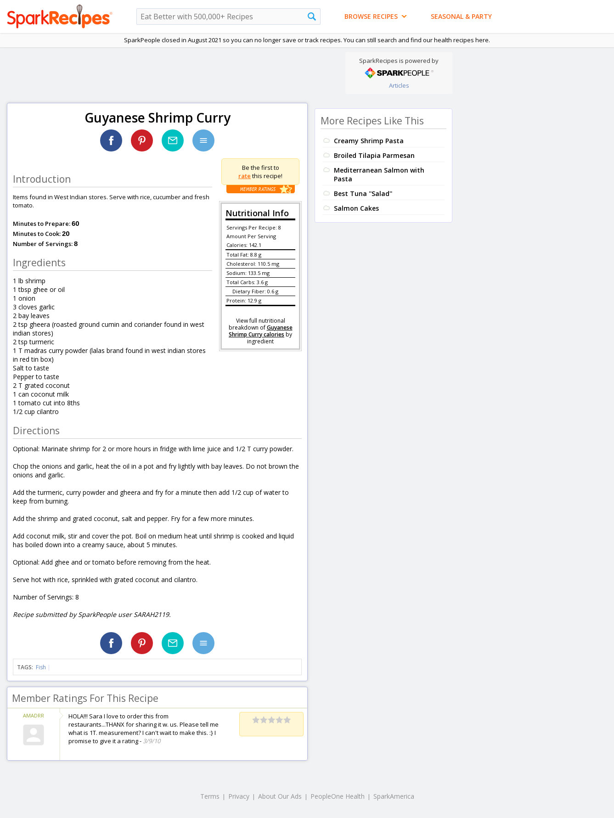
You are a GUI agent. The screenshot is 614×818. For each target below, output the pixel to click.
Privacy (238, 796)
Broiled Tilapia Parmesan (374, 155)
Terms (210, 796)
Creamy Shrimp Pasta (369, 140)
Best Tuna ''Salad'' (363, 193)
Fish (41, 667)
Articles (399, 85)
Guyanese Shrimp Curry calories (261, 331)
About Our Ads (280, 796)
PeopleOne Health (337, 796)
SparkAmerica (393, 796)
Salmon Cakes (356, 208)
